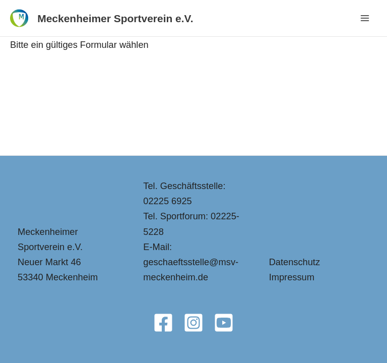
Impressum (291, 277)
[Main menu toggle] (365, 18)
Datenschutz (294, 262)
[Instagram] (193, 323)
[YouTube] (224, 323)
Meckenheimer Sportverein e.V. (115, 18)
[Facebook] (163, 323)
